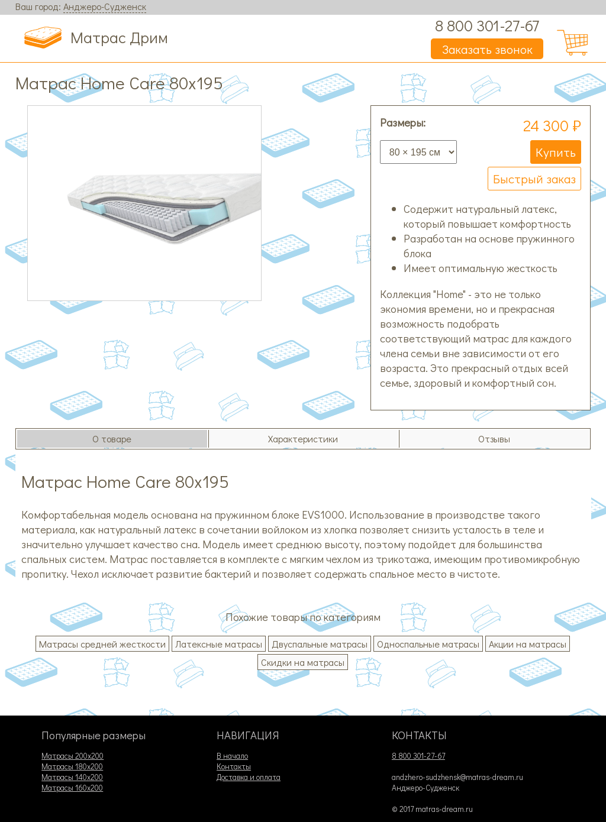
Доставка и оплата (249, 777)
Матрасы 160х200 (72, 787)
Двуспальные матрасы (320, 643)
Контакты (234, 766)
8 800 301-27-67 (487, 25)
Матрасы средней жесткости (102, 643)
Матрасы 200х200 (72, 755)
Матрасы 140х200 (72, 777)
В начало (232, 755)
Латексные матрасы (218, 643)
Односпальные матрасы (428, 643)
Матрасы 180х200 (72, 766)
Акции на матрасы (527, 643)
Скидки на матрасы (302, 662)
